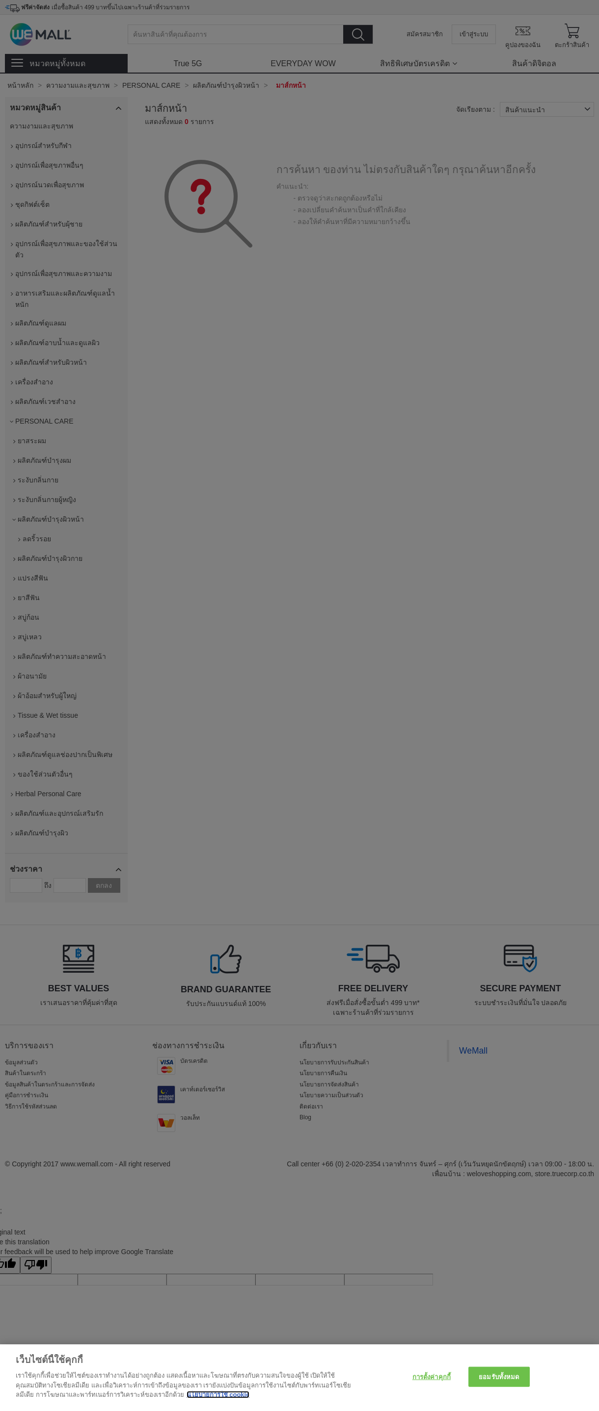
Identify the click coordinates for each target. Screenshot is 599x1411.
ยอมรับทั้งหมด (499, 1376)
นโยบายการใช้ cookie (218, 1394)
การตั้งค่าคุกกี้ (431, 1376)
